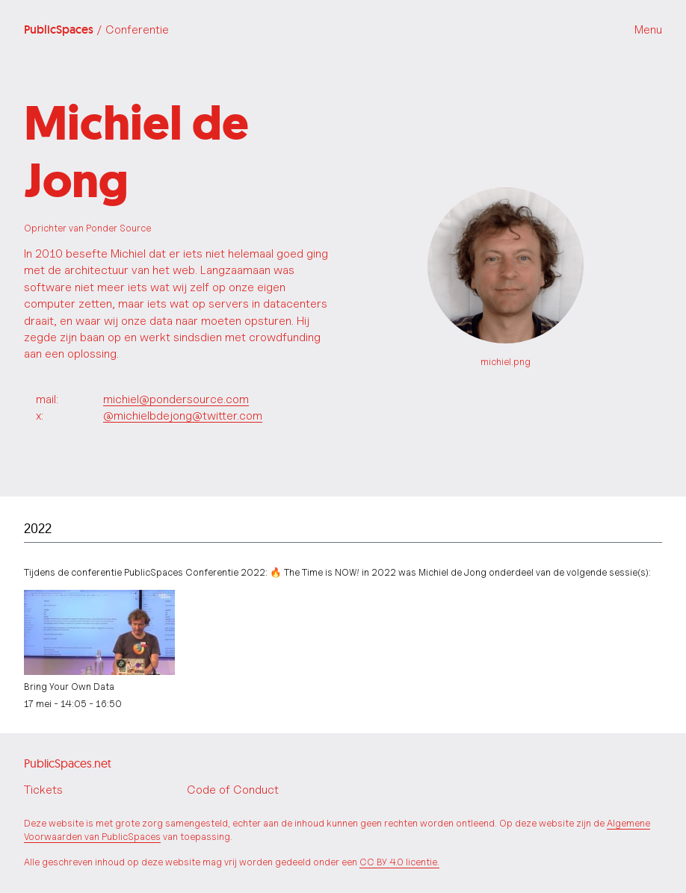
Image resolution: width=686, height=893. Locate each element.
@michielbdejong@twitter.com (182, 415)
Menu (648, 29)
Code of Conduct (233, 789)
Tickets (43, 789)
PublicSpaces (96, 30)
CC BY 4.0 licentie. (399, 862)
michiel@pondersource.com (176, 399)
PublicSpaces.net (67, 763)
